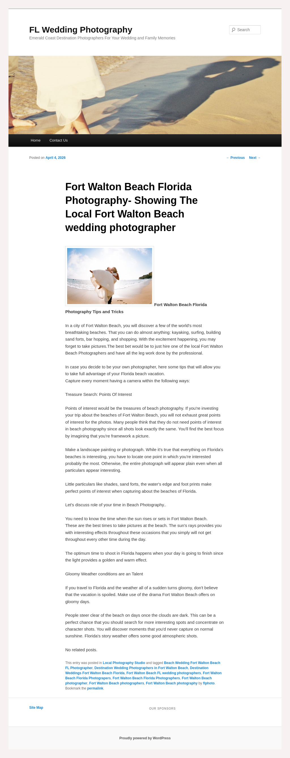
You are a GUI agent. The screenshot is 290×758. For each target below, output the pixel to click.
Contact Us (59, 140)
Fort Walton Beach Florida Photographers (146, 678)
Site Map (36, 708)
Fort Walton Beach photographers (116, 683)
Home (35, 140)
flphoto (209, 683)
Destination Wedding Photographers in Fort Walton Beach (141, 668)
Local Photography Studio (124, 663)
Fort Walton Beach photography (171, 683)
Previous (235, 158)
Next (255, 158)
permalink (95, 688)
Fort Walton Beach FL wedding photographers (163, 673)
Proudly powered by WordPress (144, 738)
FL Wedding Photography (80, 29)
